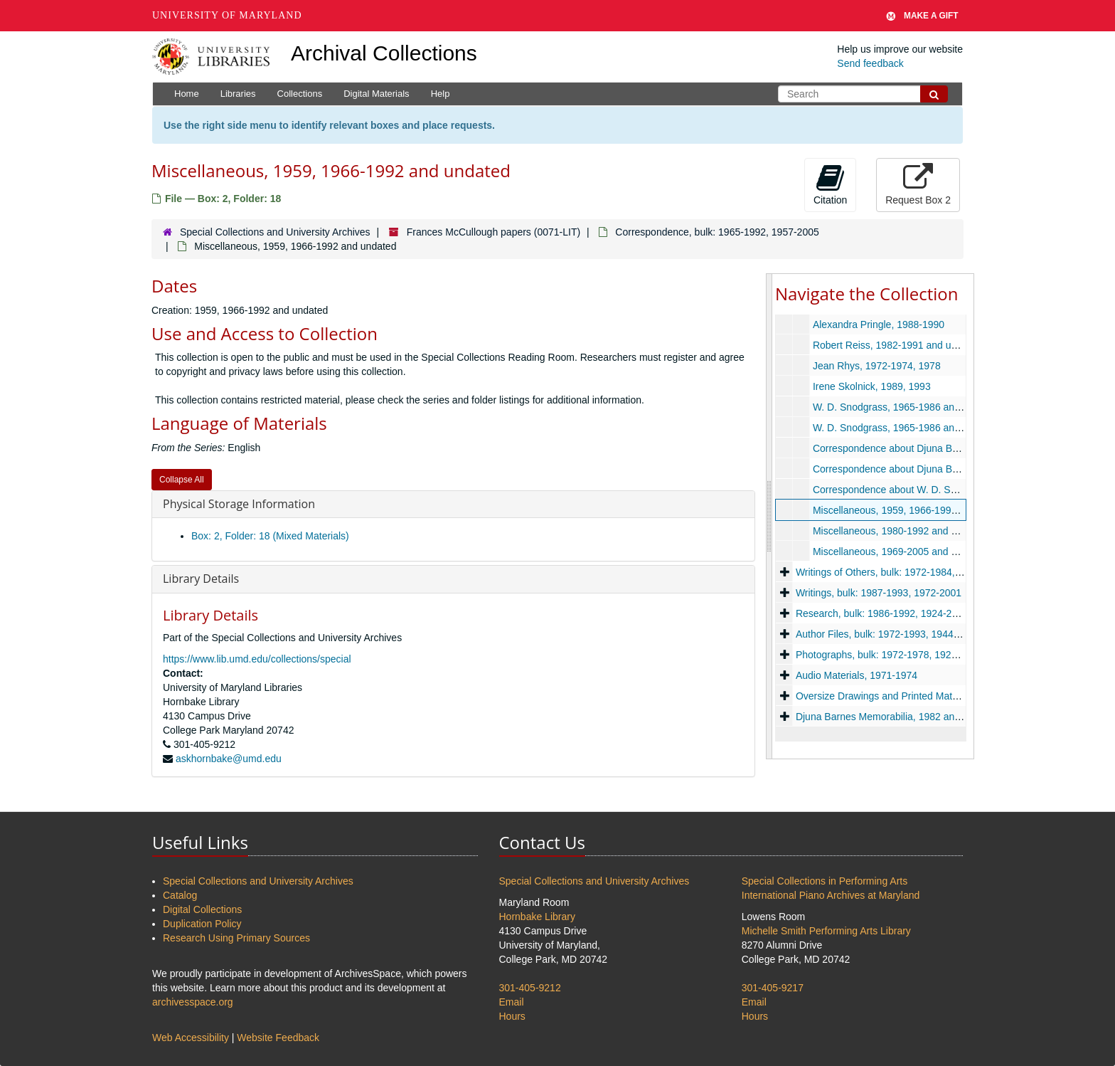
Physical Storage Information (239, 504)
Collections (300, 93)
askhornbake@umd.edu (229, 758)
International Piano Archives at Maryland (831, 895)
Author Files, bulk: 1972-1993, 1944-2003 (887, 634)
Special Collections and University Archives (275, 232)
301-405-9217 (773, 987)
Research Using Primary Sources (236, 938)
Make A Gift (922, 16)
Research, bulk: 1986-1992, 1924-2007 (882, 613)
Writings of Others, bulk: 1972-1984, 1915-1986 (900, 572)
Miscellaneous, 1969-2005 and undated (900, 551)
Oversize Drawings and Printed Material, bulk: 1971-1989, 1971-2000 (948, 696)
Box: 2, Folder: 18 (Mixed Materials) (270, 536)
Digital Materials (376, 93)
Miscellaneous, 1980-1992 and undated (900, 531)
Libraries (238, 93)
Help (440, 93)
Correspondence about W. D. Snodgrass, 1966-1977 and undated (958, 489)
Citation (830, 184)
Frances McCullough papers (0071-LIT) (493, 232)
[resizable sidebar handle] (769, 516)
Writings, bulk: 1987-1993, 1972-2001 (878, 592)
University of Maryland (227, 15)
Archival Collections (384, 53)
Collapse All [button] (181, 480)
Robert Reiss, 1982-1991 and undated (897, 345)
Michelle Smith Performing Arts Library (826, 930)
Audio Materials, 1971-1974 (856, 675)
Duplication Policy (202, 923)
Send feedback (870, 63)
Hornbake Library (537, 916)
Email (511, 1002)
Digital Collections (202, 909)
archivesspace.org (192, 1002)
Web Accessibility (190, 1037)
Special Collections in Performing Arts (824, 881)
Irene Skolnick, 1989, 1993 (872, 386)
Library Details (201, 578)
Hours (512, 1016)
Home (186, 93)
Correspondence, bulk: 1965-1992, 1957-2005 (716, 232)
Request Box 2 (918, 184)
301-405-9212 (530, 987)
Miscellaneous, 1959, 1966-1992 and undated (914, 510)
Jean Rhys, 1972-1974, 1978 (877, 365)
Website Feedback (278, 1037)
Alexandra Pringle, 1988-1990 (878, 324)
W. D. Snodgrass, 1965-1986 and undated (906, 407)
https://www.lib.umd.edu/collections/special (257, 659)
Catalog (180, 895)
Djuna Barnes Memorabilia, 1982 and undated (897, 716)
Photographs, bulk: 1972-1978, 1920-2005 (889, 654)
